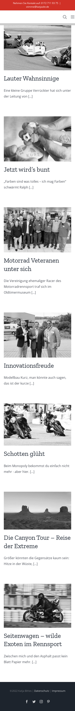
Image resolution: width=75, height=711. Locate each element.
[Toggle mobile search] (65, 17)
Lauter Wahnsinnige (31, 78)
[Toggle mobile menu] (73, 17)
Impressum (58, 691)
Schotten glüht (24, 453)
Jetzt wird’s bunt (27, 169)
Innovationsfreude (29, 365)
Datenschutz (41, 691)
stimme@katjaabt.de (37, 6)
